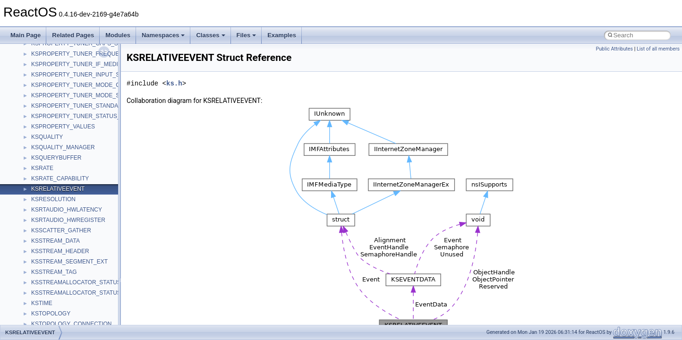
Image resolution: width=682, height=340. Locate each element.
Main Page (25, 35)
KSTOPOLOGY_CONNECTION (71, 324)
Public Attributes (614, 49)
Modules (117, 35)
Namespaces (163, 35)
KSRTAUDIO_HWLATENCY (66, 209)
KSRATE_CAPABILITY (60, 178)
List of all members (658, 49)
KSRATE (42, 168)
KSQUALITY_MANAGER (63, 147)
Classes (210, 35)
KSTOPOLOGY (50, 313)
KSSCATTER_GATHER (61, 230)
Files (246, 35)
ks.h (174, 83)
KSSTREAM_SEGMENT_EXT (69, 261)
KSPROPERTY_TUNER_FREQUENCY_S (84, 54)
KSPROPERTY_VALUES (63, 126)
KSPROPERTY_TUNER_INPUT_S (75, 74)
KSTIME (41, 303)
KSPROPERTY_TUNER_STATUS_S (77, 116)
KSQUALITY (47, 137)
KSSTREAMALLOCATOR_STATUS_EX (81, 292)
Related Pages (73, 35)
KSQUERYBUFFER (56, 157)
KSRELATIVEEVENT (58, 189)
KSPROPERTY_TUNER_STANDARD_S (82, 105)
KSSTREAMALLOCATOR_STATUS (76, 282)
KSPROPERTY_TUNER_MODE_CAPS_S (84, 85)
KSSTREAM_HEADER (60, 251)
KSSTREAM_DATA (55, 241)
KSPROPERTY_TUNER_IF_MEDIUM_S (82, 64)
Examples (281, 35)
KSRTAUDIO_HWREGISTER (68, 220)
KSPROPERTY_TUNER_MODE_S (75, 95)
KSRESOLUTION (53, 199)
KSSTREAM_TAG (54, 272)
